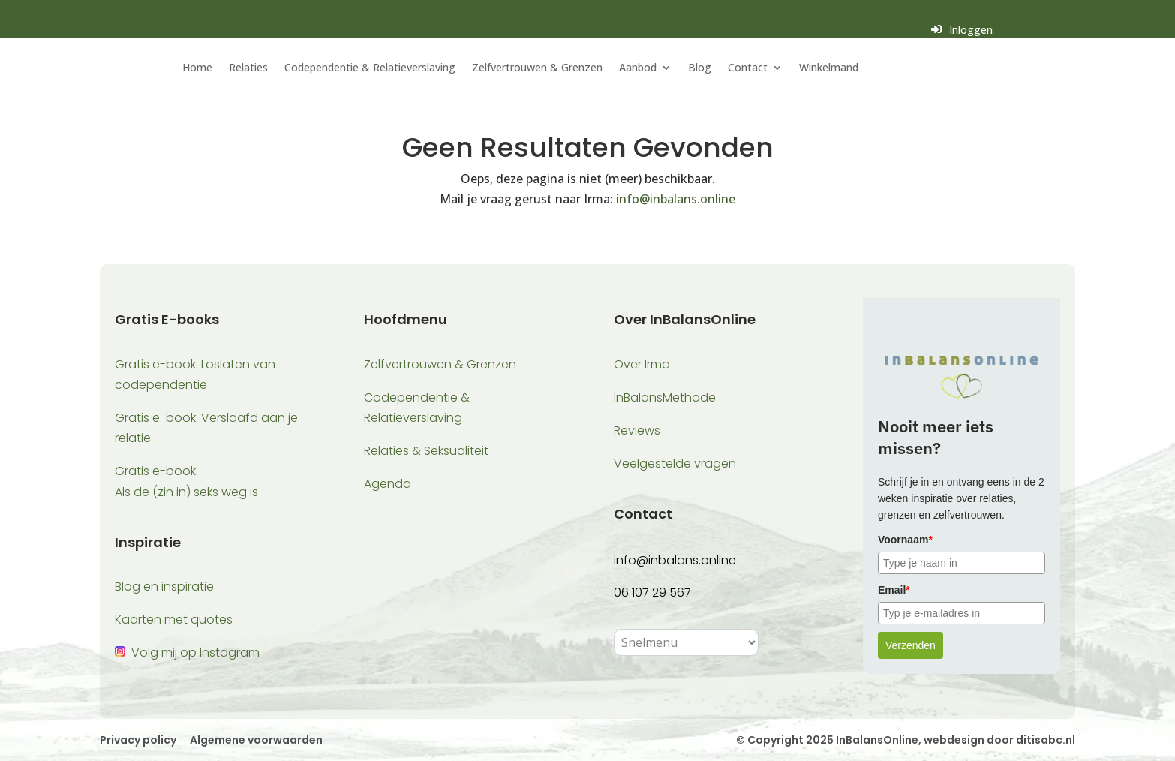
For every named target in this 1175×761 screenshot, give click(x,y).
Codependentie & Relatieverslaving (369, 68)
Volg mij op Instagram (195, 652)
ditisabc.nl (1045, 739)
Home (197, 68)
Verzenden (910, 645)
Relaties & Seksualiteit (426, 450)
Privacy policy (138, 739)
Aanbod (638, 68)
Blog (699, 68)
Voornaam (905, 540)
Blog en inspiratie (164, 586)
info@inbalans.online (675, 199)
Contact (748, 68)
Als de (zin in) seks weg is (186, 492)
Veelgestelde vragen (675, 463)
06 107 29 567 (652, 592)
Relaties (248, 68)
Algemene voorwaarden (255, 739)
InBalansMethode (665, 397)
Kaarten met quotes (174, 619)
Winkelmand (828, 68)
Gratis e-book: (156, 471)
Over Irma (642, 364)
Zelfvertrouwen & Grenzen (537, 68)
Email (894, 590)
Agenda (387, 483)
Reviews (637, 430)
